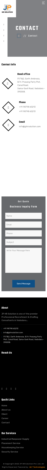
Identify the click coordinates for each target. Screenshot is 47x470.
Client (4, 414)
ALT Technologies (37, 467)
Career (5, 418)
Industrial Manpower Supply (15, 439)
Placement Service (11, 443)
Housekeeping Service (13, 447)
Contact (6, 422)
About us (6, 410)
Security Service (10, 452)
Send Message (23, 283)
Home (4, 405)
